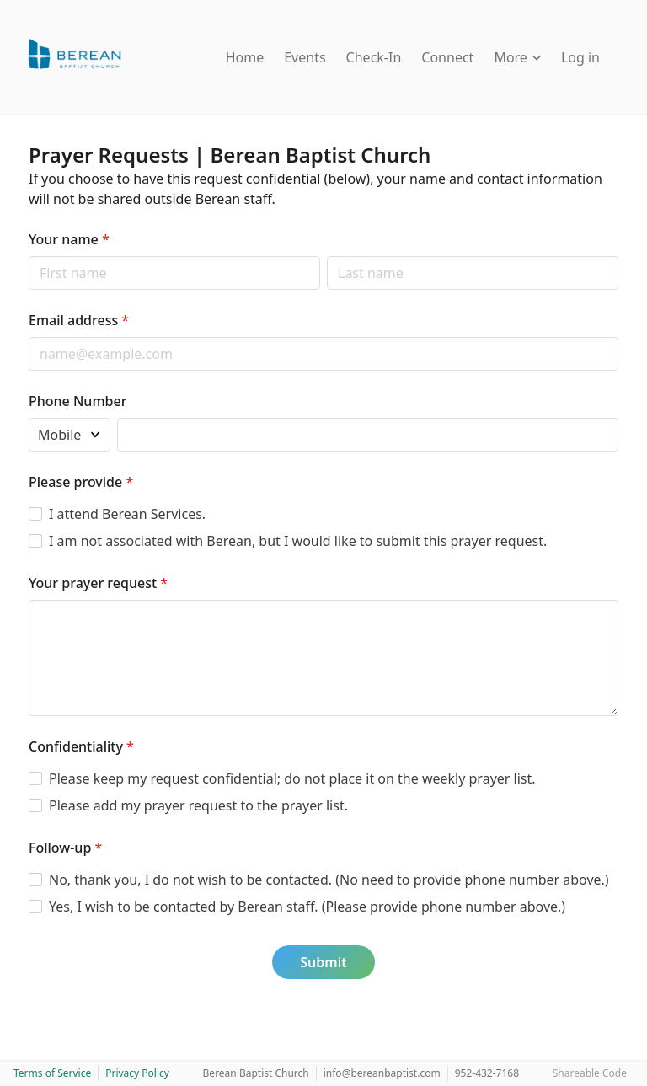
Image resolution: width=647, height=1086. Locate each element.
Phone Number (77, 401)
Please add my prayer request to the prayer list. (198, 805)
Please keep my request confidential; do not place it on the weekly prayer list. (292, 778)
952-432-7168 (487, 1073)
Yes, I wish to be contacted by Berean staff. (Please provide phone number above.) (307, 906)
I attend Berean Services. (127, 514)
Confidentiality (81, 746)
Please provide (81, 482)
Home (245, 57)
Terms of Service (52, 1073)
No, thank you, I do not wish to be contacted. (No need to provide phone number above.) (329, 879)
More (517, 57)
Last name (326, 255)
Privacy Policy (137, 1073)
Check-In (374, 57)
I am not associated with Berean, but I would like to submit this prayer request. (298, 540)
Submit (323, 962)
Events (304, 57)
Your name (69, 239)
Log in (580, 57)
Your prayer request (98, 583)
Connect (447, 57)
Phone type (28, 417)
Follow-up (65, 847)
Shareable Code (590, 1073)
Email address (79, 320)
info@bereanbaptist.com (382, 1073)
